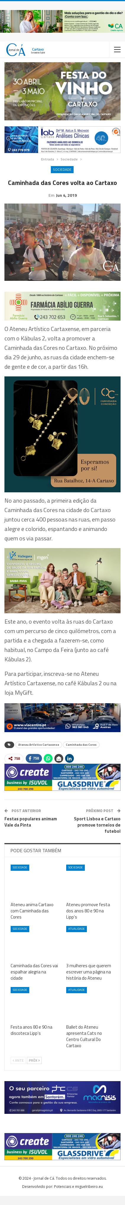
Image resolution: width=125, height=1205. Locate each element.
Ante (18, 1069)
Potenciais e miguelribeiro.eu (78, 1195)
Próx (34, 1069)
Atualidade (76, 938)
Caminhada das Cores (81, 754)
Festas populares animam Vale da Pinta (30, 830)
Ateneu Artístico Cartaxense (38, 754)
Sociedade (62, 169)
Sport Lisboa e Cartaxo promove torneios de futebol (97, 834)
